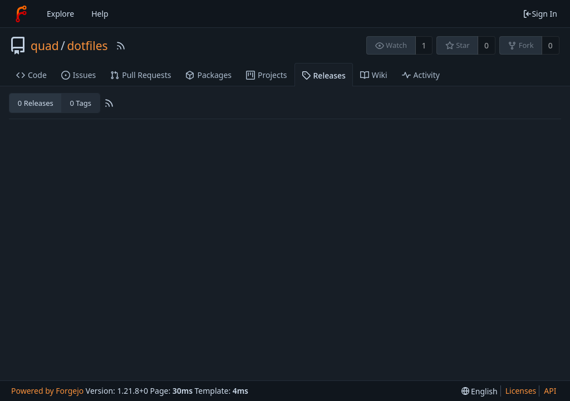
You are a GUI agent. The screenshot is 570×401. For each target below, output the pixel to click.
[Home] (21, 14)
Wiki (373, 75)
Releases (324, 75)
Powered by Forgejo (47, 390)
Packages (208, 75)
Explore (60, 13)
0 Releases (35, 103)
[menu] (479, 391)
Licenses (521, 390)
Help (100, 13)
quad (45, 45)
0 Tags (80, 103)
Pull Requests (140, 75)
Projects (266, 75)
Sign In (540, 13)
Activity (421, 75)
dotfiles (87, 45)
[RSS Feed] (121, 46)
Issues (78, 75)
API (550, 390)
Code (31, 75)
